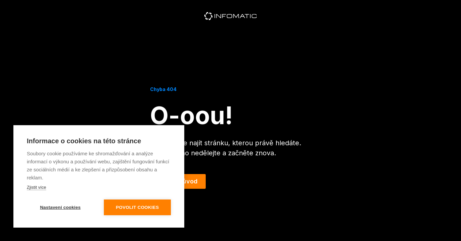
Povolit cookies (137, 207)
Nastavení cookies (60, 207)
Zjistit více (36, 187)
